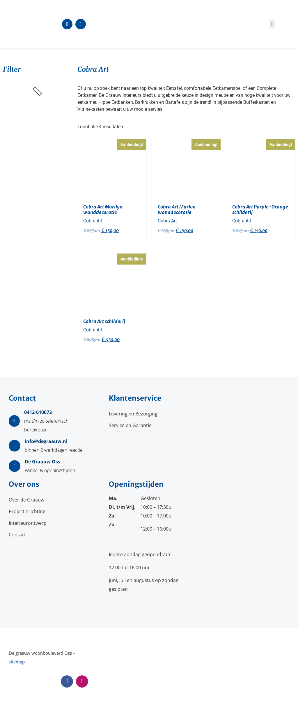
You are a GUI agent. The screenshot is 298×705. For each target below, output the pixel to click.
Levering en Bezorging (133, 413)
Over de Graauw (26, 500)
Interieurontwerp (28, 523)
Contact (17, 534)
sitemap (17, 662)
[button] (272, 24)
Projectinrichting (27, 511)
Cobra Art (92, 221)
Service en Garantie (130, 425)
